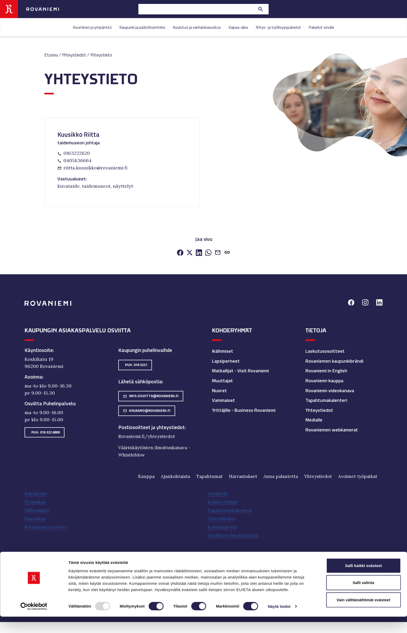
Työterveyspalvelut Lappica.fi (226, 566)
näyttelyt (123, 186)
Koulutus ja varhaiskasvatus (197, 27)
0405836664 (77, 160)
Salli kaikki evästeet (363, 581)
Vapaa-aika (238, 27)
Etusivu (51, 54)
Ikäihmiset (222, 350)
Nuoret (219, 390)
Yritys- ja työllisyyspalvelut (278, 27)
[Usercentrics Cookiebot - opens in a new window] (34, 623)
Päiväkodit (36, 493)
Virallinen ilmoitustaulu (235, 534)
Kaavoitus (36, 517)
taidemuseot (96, 186)
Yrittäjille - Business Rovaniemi (243, 409)
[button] (227, 252)
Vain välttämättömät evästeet (363, 616)
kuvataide (68, 186)
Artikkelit (218, 493)
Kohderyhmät (223, 501)
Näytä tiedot (279, 622)
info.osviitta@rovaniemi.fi (151, 395)
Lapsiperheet (226, 360)
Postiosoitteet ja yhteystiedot (151, 427)
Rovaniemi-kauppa (324, 380)
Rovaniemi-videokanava (329, 390)
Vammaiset (223, 399)
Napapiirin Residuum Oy (96, 566)
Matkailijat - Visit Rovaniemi (240, 370)
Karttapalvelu (223, 525)
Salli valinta (363, 599)
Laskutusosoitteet (325, 350)
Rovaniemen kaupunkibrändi (334, 360)
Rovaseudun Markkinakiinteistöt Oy (158, 566)
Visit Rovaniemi (274, 566)
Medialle (313, 419)
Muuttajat (222, 380)
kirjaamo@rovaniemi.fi (146, 410)
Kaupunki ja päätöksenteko (142, 27)
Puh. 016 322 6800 (45, 431)
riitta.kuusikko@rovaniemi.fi (95, 167)
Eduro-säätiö (37, 566)
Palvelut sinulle (321, 27)
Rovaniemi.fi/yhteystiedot (147, 436)
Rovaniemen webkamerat (331, 429)
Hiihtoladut (38, 509)
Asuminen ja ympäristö (92, 27)
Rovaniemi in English (326, 370)
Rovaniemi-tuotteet (47, 525)
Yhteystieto (103, 54)
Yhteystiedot (75, 54)
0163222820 (76, 153)
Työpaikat (36, 501)
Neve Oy (61, 566)
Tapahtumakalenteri (326, 399)
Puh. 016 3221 (136, 364)
